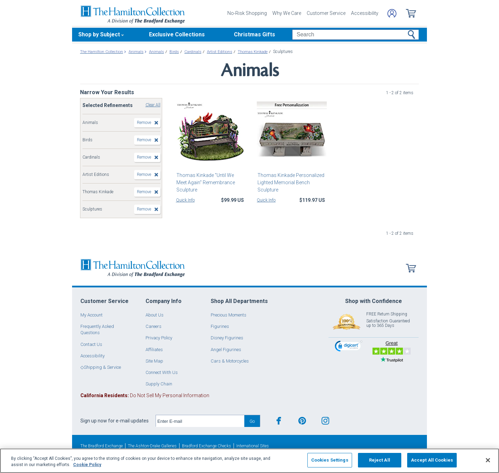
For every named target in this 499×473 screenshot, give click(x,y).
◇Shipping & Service (100, 367)
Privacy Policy (159, 337)
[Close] (488, 460)
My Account (91, 315)
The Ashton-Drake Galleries (152, 446)
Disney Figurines (227, 337)
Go (252, 421)
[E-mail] (200, 421)
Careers (153, 326)
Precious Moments (228, 315)
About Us (155, 315)
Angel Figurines (226, 349)
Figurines (220, 326)
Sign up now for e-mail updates (114, 420)
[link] (348, 347)
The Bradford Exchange (101, 446)
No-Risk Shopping (247, 13)
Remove (144, 122)
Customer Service (326, 13)
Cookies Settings (329, 460)
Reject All (379, 460)
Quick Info (185, 200)
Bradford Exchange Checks (206, 446)
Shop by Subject (99, 34)
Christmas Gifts (254, 34)
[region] (249, 460)
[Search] (355, 34)
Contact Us (91, 344)
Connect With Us (162, 372)
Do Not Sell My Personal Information (144, 395)
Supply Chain (159, 383)
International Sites (252, 446)
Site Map (154, 361)
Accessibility (364, 13)
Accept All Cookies (432, 460)
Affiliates (154, 349)
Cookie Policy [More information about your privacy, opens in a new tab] (87, 464)
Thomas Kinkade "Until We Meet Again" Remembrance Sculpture (210, 178)
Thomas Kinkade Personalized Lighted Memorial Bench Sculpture (290, 182)
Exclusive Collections (177, 34)
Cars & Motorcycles (230, 361)
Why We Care (286, 13)
